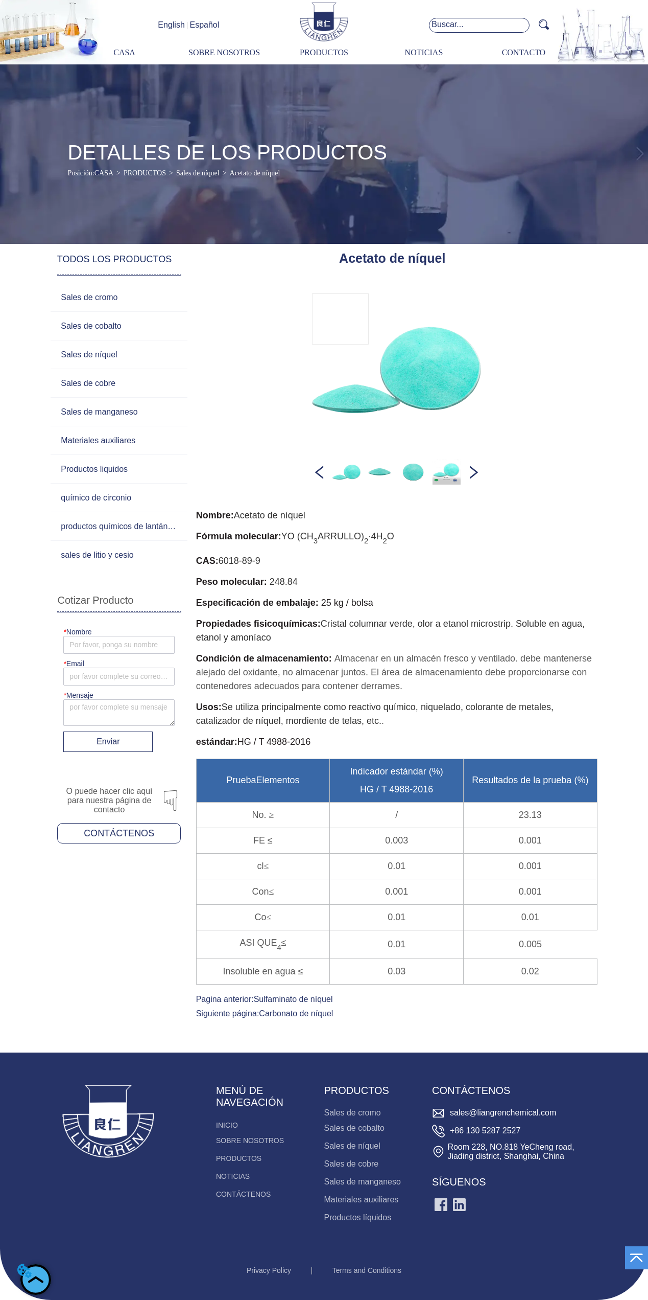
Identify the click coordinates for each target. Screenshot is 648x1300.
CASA (103, 173)
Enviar (108, 741)
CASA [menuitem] (124, 52)
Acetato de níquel (255, 173)
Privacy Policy (269, 1270)
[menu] (324, 53)
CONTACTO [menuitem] (524, 52)
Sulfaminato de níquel (293, 999)
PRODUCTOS (145, 173)
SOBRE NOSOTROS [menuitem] (224, 52)
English (171, 24)
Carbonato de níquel (296, 1013)
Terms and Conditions (366, 1270)
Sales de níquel (198, 173)
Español (204, 24)
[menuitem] (324, 53)
